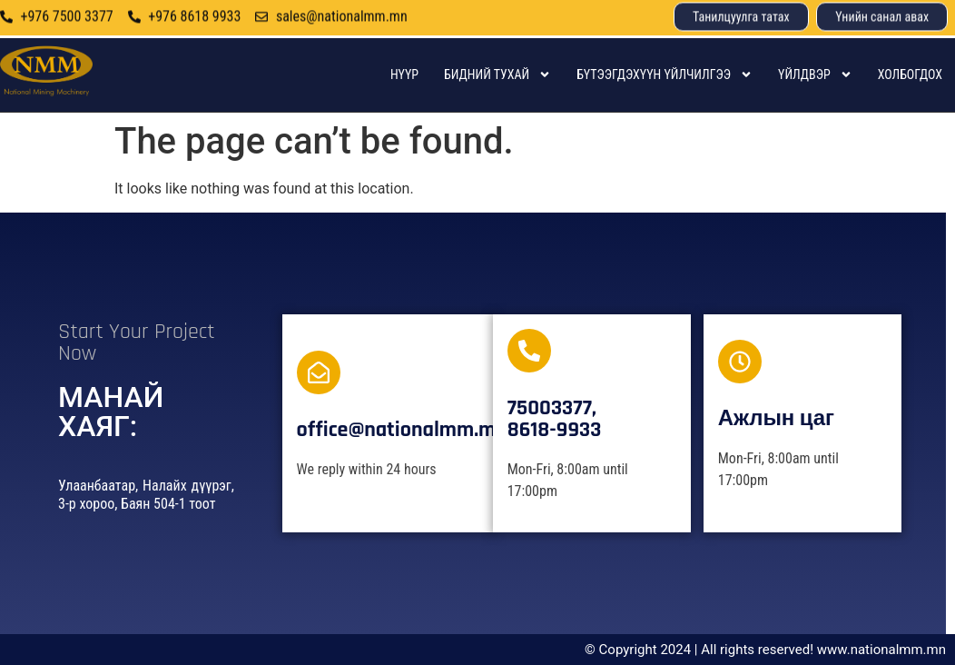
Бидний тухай (497, 74)
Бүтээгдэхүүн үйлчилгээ (664, 74)
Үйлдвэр (815, 74)
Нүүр (404, 74)
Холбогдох (910, 74)
